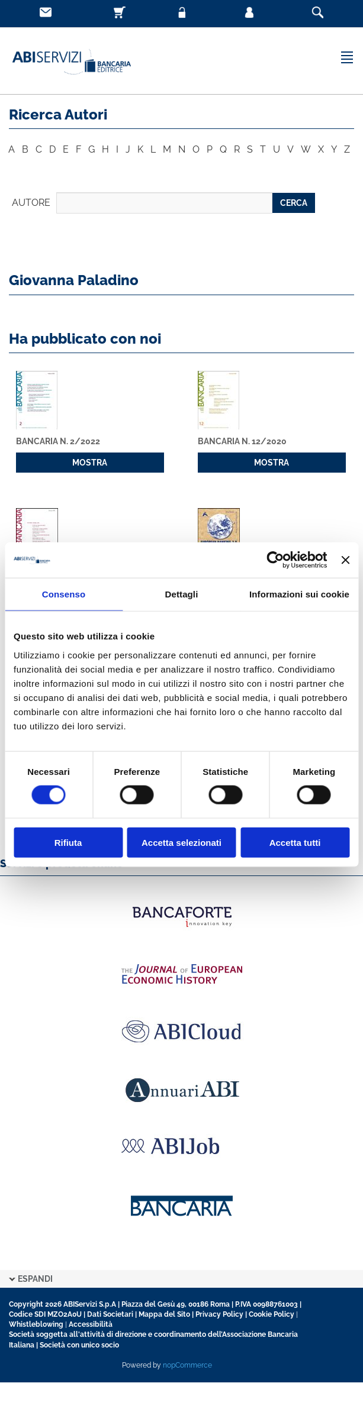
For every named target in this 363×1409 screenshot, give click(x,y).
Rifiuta (68, 842)
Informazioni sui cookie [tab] (299, 594)
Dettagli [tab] (181, 594)
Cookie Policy (271, 1314)
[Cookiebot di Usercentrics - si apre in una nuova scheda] (275, 560)
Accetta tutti (295, 842)
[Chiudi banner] (345, 560)
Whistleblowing (36, 1324)
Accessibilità (91, 1324)
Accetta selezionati (181, 842)
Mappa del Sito (164, 1314)
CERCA (293, 203)
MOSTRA (89, 462)
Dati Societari (110, 1314)
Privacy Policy (219, 1314)
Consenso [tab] (63, 594)
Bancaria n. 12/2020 (242, 441)
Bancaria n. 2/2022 (58, 441)
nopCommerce (187, 1365)
